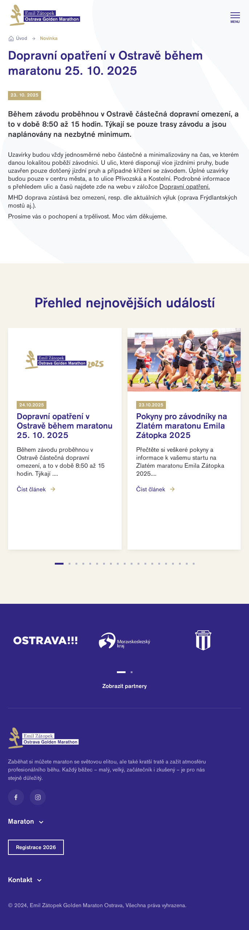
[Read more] (65, 360)
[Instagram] (38, 797)
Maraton (21, 821)
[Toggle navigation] (234, 15)
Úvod (17, 38)
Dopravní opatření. (184, 186)
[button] (59, 564)
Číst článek (37, 489)
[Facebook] (16, 797)
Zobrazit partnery (124, 686)
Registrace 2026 (36, 847)
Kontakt (20, 880)
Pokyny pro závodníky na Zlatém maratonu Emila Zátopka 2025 (181, 425)
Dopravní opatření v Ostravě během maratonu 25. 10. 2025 (65, 425)
